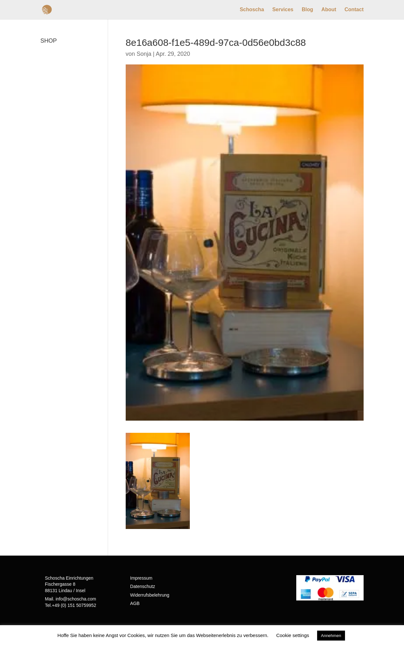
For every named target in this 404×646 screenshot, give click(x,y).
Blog (307, 9)
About (328, 9)
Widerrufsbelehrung (149, 595)
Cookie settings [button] (292, 635)
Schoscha (252, 9)
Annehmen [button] (331, 635)
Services (282, 9)
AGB (135, 603)
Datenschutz (142, 586)
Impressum (141, 578)
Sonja (144, 54)
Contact (354, 9)
